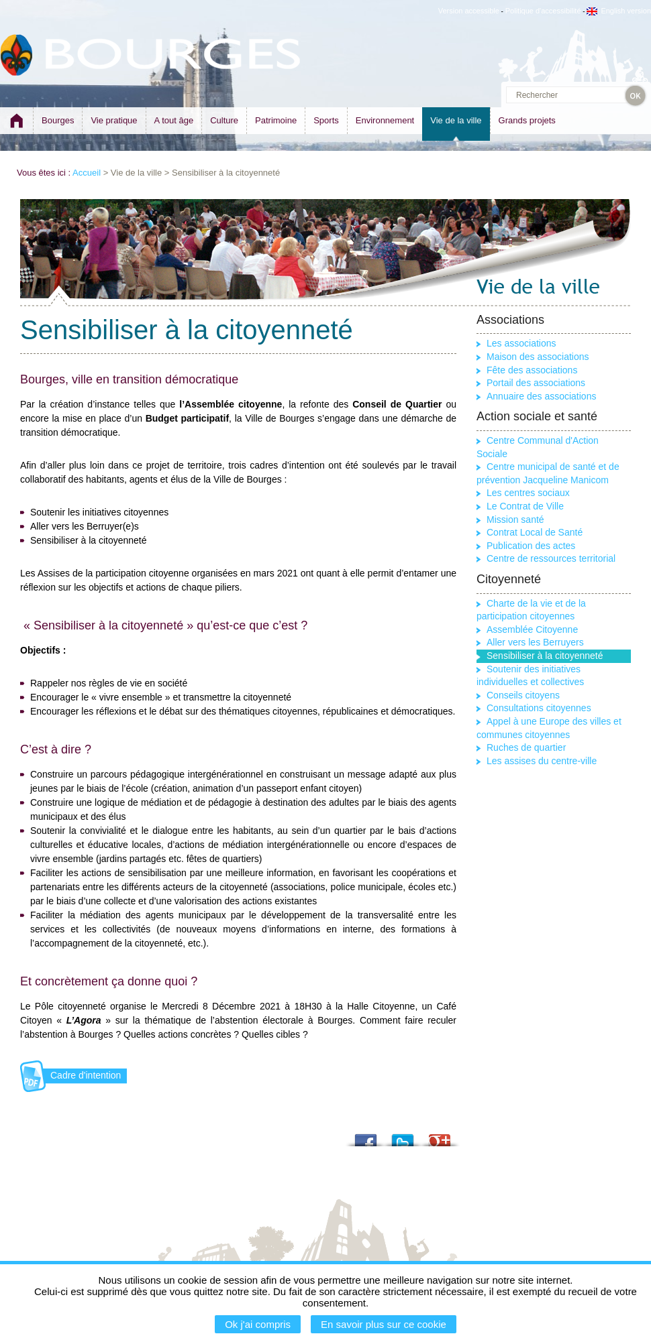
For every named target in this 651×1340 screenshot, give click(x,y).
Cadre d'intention (85, 1075)
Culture (224, 120)
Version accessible (468, 11)
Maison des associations (538, 356)
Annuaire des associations (541, 396)
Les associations (521, 343)
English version (619, 11)
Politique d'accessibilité (543, 11)
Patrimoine (276, 120)
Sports (326, 120)
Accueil (86, 173)
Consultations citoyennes (539, 708)
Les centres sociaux (528, 492)
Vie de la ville (455, 120)
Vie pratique (114, 120)
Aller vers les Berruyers (535, 642)
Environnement (385, 120)
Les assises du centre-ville (542, 760)
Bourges (58, 120)
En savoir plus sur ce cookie (383, 1324)
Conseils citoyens (523, 695)
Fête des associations (532, 370)
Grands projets (527, 120)
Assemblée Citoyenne (532, 629)
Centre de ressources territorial (551, 558)
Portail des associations (536, 382)
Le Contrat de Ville (525, 506)
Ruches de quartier (526, 747)
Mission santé (515, 519)
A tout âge (174, 120)
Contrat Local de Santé (535, 532)
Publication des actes (531, 545)
